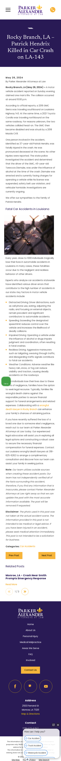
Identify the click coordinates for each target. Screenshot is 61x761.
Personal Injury (30, 636)
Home (30, 624)
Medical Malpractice (30, 642)
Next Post (47, 555)
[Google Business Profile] (30, 686)
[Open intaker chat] (27, 759)
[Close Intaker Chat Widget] (58, 725)
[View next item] (25, 591)
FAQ (30, 654)
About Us (30, 630)
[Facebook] (15, 686)
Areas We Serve (30, 648)
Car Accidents (27, 546)
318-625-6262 (30, 728)
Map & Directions (30, 713)
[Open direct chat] (54, 725)
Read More (11, 584)
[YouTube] (45, 686)
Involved (30, 660)
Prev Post (14, 555)
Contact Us (30, 669)
